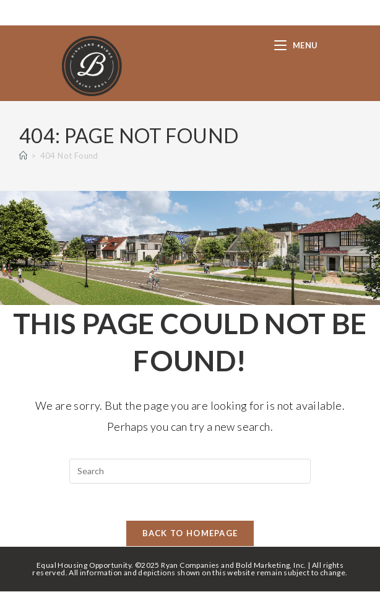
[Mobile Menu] (296, 45)
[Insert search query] (190, 471)
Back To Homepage (190, 534)
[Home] (23, 156)
